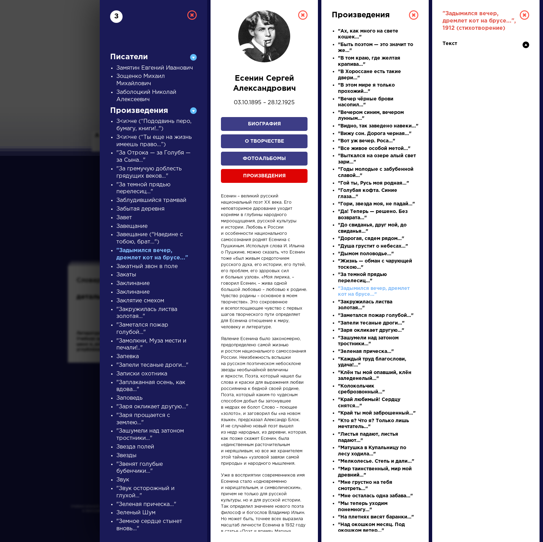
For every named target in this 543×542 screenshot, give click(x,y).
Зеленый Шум (135, 512)
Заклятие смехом (140, 300)
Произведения (264, 176)
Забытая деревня (140, 209)
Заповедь (129, 398)
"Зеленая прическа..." (146, 504)
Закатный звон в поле (147, 266)
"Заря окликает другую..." (152, 406)
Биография (264, 124)
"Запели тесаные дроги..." (152, 365)
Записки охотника (141, 373)
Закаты (126, 274)
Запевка (127, 356)
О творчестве (264, 141)
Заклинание (133, 283)
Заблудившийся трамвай (151, 200)
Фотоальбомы (264, 159)
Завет (124, 217)
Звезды (126, 455)
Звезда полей (135, 447)
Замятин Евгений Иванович (154, 68)
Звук (122, 479)
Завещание (132, 226)
